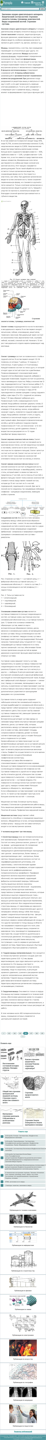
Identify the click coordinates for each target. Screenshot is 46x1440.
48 (36, 1033)
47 (31, 1033)
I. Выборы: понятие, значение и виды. (18, 1185)
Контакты (40, 5)
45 (20, 1033)
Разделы (37, 3)
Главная (27, 3)
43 (9, 1033)
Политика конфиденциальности (33, 1437)
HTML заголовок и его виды (15, 1182)
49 (42, 1033)
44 (14, 1033)
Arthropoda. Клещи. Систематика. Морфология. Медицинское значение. (21, 1136)
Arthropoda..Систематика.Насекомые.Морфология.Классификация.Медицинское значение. (25, 1149)
